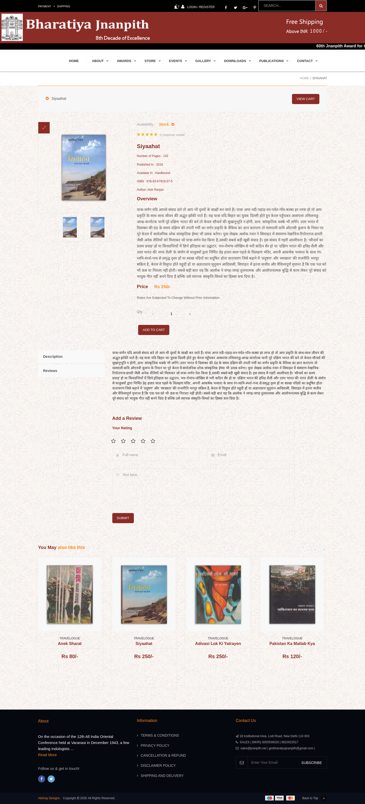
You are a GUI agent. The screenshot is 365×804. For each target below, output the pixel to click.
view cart (306, 98)
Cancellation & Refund (164, 756)
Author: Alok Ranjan (150, 189)
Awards (124, 61)
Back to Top (314, 798)
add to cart (154, 330)
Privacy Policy (155, 746)
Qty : (140, 312)
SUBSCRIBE (311, 762)
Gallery (203, 61)
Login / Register (198, 7)
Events (175, 61)
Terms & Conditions (160, 736)
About (98, 61)
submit (123, 518)
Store (150, 61)
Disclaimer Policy (158, 766)
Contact (305, 61)
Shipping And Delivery (162, 776)
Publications (271, 61)
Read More (47, 755)
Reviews (50, 371)
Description (53, 357)
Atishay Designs (49, 798)
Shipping (63, 6)
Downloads (235, 61)
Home (74, 61)
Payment (44, 6)
